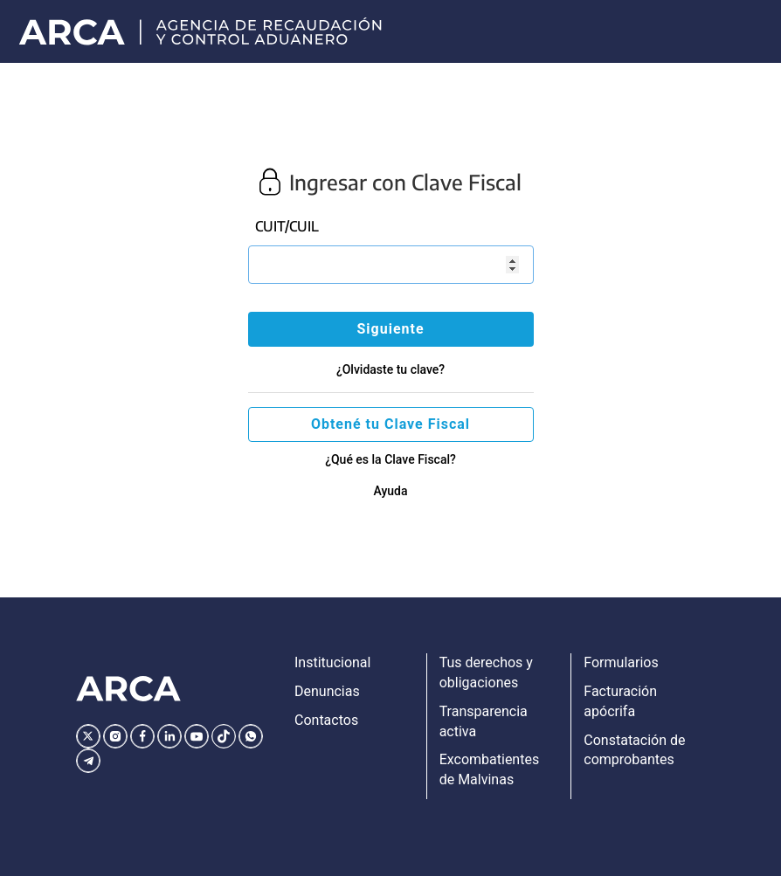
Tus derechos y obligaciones (486, 672)
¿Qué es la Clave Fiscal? (390, 459)
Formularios (621, 662)
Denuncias (327, 691)
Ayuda (390, 491)
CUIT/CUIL (287, 226)
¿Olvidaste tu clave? (390, 369)
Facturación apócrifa (620, 701)
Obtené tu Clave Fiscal (390, 424)
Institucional (332, 662)
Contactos (326, 720)
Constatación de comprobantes (634, 750)
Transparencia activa (483, 721)
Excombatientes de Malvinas (489, 769)
